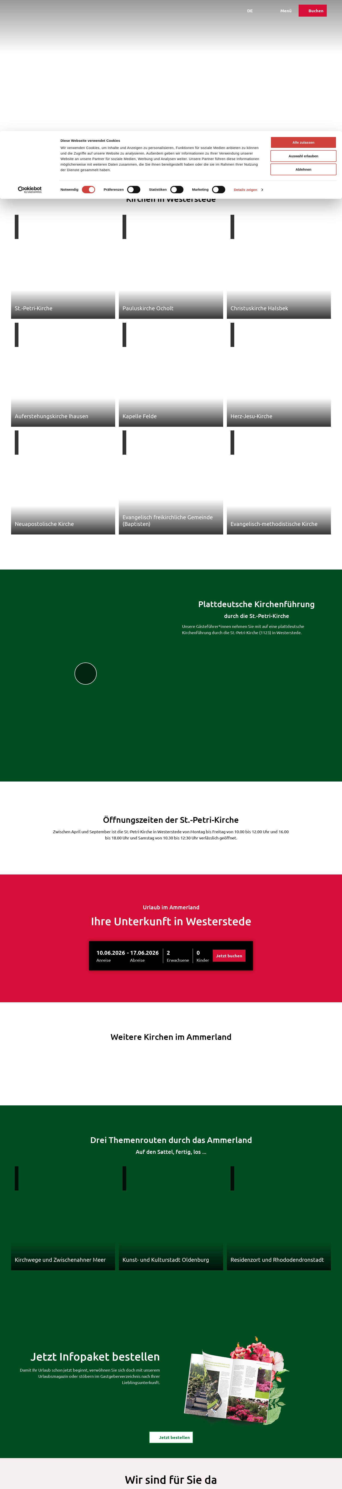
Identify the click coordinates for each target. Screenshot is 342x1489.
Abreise (137, 847)
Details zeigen (245, 59)
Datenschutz (165, 1481)
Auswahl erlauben (303, 25)
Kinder (203, 847)
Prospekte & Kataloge (170, 1440)
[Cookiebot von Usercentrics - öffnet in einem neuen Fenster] (30, 58)
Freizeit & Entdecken (63, 156)
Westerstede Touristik (28, 156)
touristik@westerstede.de (163, 1423)
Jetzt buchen (229, 843)
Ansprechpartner (157, 1446)
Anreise (103, 847)
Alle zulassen (303, 11)
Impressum (140, 1481)
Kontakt (120, 1481)
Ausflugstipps (92, 156)
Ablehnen (303, 38)
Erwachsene (178, 847)
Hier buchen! (162, 1433)
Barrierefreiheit (215, 1481)
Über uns (188, 1481)
